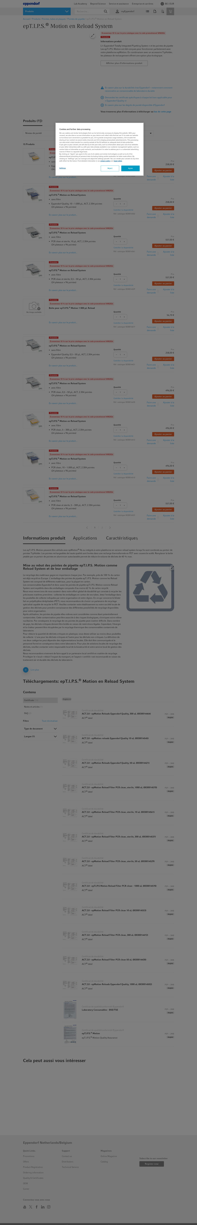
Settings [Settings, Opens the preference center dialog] (62, 168)
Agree (130, 168)
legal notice (118, 161)
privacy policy (105, 161)
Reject (110, 168)
